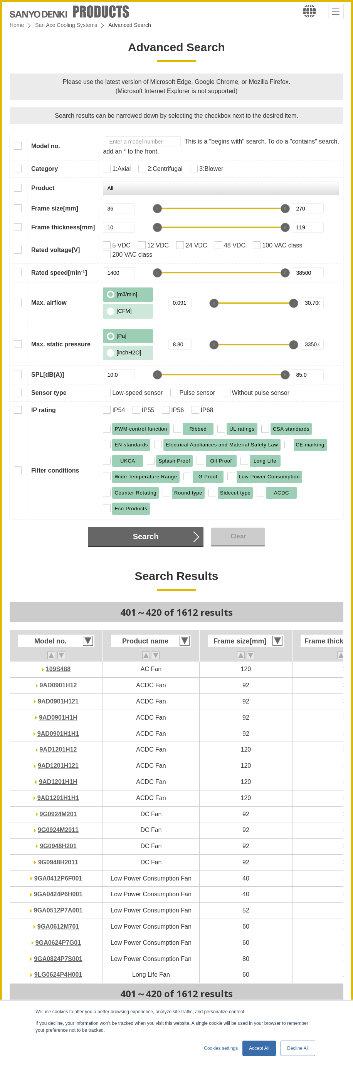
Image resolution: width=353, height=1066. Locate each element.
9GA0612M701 (58, 926)
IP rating (43, 410)
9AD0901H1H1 (58, 733)
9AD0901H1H (58, 717)
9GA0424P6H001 (58, 894)
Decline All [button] (298, 1048)
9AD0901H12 (58, 685)
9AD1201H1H (58, 782)
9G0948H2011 (58, 862)
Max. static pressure (61, 344)
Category (44, 168)
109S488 (58, 669)
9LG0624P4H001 (58, 974)
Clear (238, 536)
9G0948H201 (58, 846)
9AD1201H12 (58, 749)
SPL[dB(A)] (47, 374)
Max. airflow (49, 302)
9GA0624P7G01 (58, 942)
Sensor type (49, 392)
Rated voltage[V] (55, 250)
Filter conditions (55, 470)
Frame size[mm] (54, 208)
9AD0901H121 (58, 701)
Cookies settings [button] (221, 1048)
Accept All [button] (259, 1048)
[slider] (157, 208)
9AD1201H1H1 (58, 798)
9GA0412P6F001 (58, 878)
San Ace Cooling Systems (66, 25)
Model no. (45, 146)
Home (17, 25)
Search (146, 536)
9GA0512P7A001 (58, 910)
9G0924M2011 (58, 830)
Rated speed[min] (59, 272)
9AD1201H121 (58, 765)
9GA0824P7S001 (58, 959)
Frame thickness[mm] (63, 227)
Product (42, 188)
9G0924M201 (58, 814)
